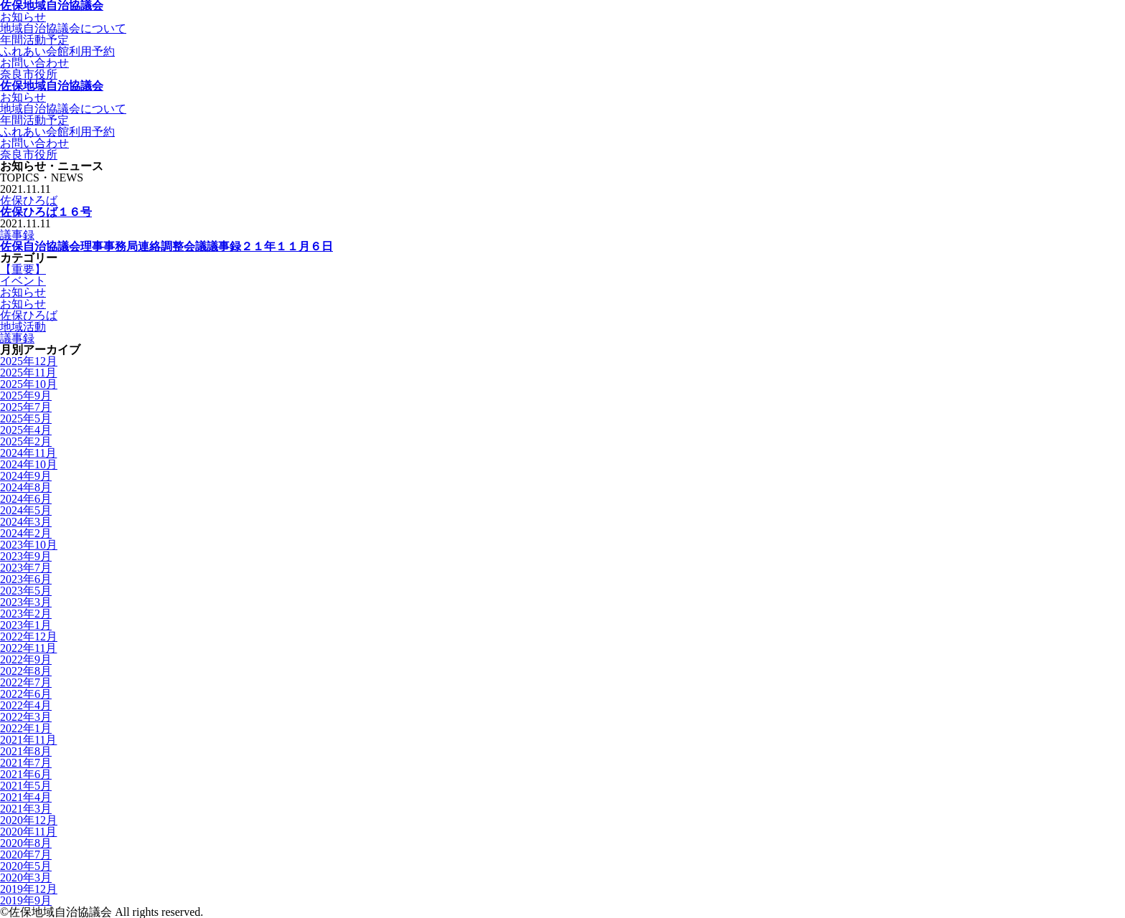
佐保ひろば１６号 (46, 212)
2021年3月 (26, 809)
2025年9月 (26, 395)
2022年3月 (26, 717)
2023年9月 (26, 556)
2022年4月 (26, 705)
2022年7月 (26, 682)
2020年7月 (26, 854)
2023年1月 (26, 625)
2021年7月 (26, 763)
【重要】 (23, 269)
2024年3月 (26, 522)
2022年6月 (26, 694)
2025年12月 (28, 361)
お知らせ (23, 292)
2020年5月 (26, 866)
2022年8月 (26, 671)
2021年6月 (26, 774)
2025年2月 (26, 441)
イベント (23, 281)
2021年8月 (26, 751)
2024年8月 (26, 487)
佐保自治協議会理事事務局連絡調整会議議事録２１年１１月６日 (166, 246)
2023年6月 (26, 579)
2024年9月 (26, 476)
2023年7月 (26, 568)
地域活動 (23, 327)
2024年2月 (26, 533)
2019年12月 (28, 889)
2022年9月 (26, 659)
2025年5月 (26, 418)
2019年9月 (26, 900)
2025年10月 (28, 384)
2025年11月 (28, 372)
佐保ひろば (28, 200)
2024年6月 (26, 499)
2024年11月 (28, 453)
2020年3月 (26, 877)
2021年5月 (26, 786)
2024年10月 (28, 464)
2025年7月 (26, 407)
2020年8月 (26, 843)
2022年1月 (26, 728)
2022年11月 (28, 648)
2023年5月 (26, 591)
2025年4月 (26, 430)
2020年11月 (28, 831)
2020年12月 (28, 820)
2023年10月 (28, 545)
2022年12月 (28, 636)
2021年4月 (26, 797)
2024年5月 (26, 510)
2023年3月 (26, 602)
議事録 (17, 235)
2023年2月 (26, 613)
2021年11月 (28, 740)
